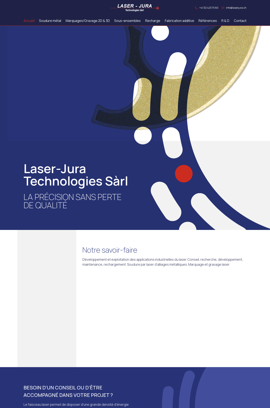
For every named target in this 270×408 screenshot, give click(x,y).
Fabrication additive (179, 20)
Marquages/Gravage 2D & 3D (88, 20)
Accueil (29, 20)
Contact (240, 20)
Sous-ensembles (127, 20)
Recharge (152, 20)
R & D (225, 20)
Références (208, 20)
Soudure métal (50, 20)
